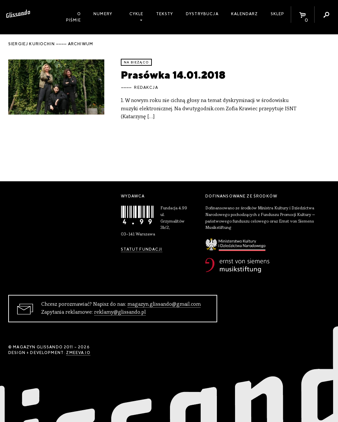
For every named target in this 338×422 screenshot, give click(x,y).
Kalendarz (244, 14)
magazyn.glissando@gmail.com (164, 304)
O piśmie (73, 17)
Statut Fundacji (141, 249)
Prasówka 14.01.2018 (173, 75)
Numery (102, 14)
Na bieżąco (136, 62)
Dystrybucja (202, 14)
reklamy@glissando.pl (120, 312)
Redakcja (146, 87)
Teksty (164, 14)
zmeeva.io (78, 352)
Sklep (278, 14)
